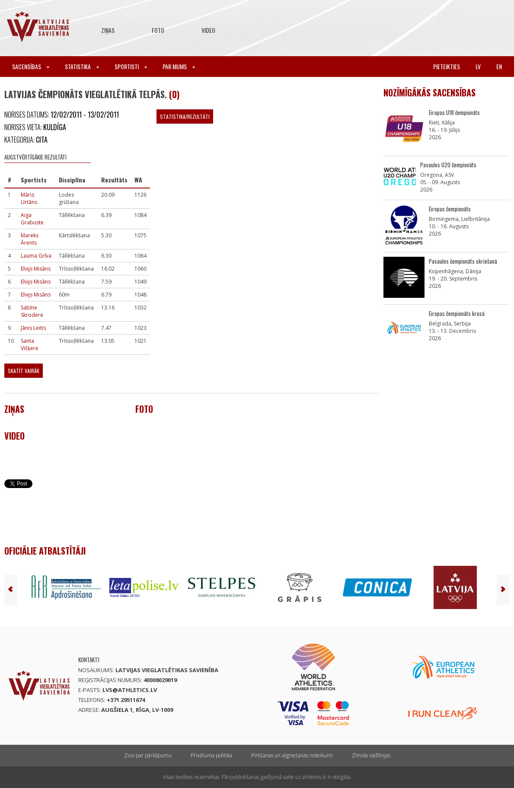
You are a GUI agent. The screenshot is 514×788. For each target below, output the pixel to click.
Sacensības (30, 66)
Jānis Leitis (33, 328)
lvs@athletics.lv (129, 690)
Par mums (179, 66)
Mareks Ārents (29, 239)
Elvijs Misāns (36, 268)
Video (208, 30)
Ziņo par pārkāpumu (148, 755)
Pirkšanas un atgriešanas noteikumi (292, 755)
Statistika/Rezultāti (185, 116)
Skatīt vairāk (23, 370)
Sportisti (131, 66)
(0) (174, 94)
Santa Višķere (29, 344)
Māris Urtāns (29, 198)
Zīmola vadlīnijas (371, 755)
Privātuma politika (211, 755)
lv (478, 66)
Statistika (82, 66)
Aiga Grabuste (32, 218)
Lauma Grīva (36, 255)
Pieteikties (446, 66)
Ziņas (108, 30)
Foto (158, 30)
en (499, 66)
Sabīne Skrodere (32, 311)
